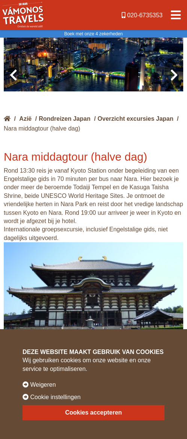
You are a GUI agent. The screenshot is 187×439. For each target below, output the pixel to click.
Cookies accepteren (93, 412)
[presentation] (13, 75)
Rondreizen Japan (64, 118)
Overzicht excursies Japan (135, 118)
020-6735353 (142, 15)
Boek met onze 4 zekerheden (93, 33)
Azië (25, 118)
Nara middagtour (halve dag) (42, 128)
